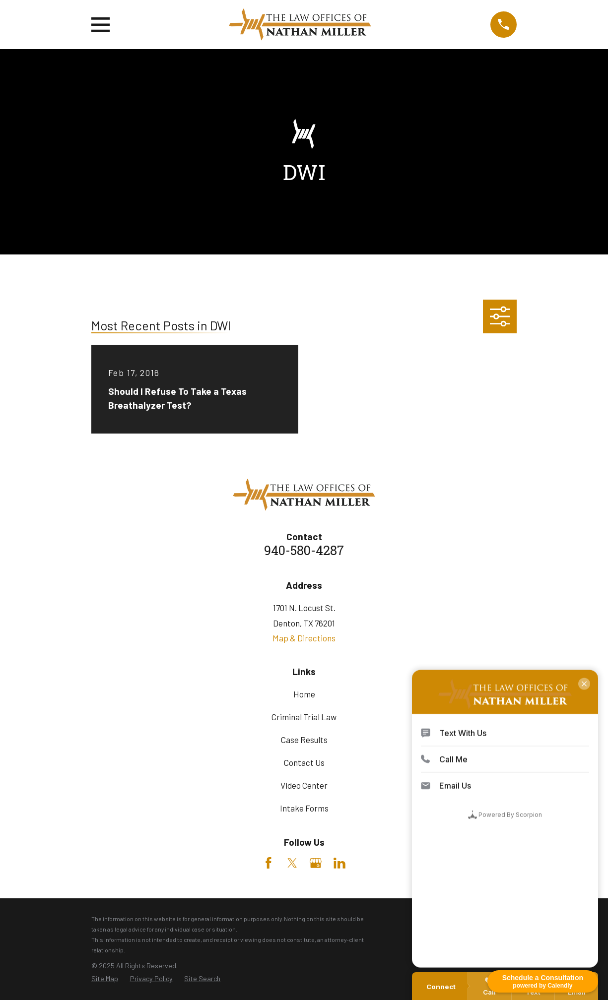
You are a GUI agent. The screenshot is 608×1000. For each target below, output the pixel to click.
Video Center (304, 785)
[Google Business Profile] (316, 863)
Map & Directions (304, 638)
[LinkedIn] (339, 863)
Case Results (304, 740)
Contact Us (304, 762)
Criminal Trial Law (304, 717)
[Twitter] (292, 863)
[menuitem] (104, 978)
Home (304, 694)
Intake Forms (304, 808)
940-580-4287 (304, 552)
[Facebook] (268, 863)
